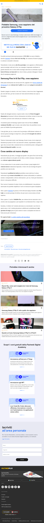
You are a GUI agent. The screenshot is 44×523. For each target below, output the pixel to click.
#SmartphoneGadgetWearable (24, 249)
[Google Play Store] (32, 480)
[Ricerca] (40, 4)
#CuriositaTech (7, 249)
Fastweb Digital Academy (6, 504)
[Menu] (2, 4)
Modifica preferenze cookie (24, 520)
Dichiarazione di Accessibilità (36, 520)
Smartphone (9, 246)
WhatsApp (25, 261)
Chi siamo (3, 494)
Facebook (22, 261)
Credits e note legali (5, 496)
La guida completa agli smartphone (20, 217)
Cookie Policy (14, 520)
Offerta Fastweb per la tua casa (21, 0)
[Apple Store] (11, 480)
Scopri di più (8, 231)
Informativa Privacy (6, 520)
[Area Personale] (42, 4)
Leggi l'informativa (5, 439)
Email (28, 261)
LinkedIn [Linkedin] (16, 261)
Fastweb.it (3, 499)
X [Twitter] (19, 261)
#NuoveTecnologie (14, 249)
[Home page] (9, 3)
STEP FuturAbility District (6, 506)
